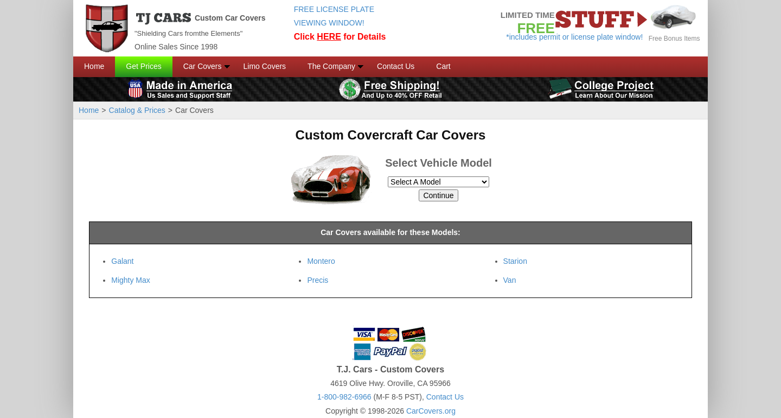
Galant (122, 261)
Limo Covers (265, 66)
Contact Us (395, 66)
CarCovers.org (431, 411)
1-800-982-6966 (344, 396)
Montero (321, 261)
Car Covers (202, 66)
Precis (317, 280)
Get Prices (143, 66)
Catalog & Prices (137, 110)
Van (509, 280)
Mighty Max (130, 280)
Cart (443, 66)
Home (94, 66)
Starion (515, 261)
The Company (331, 66)
